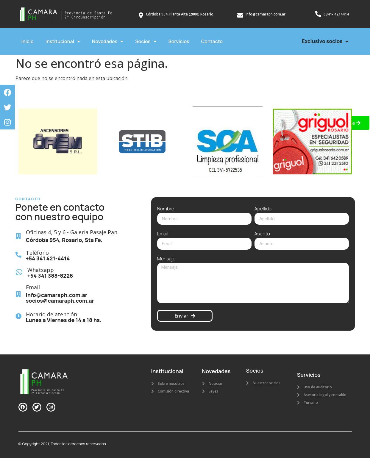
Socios (145, 41)
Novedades (107, 41)
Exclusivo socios (325, 41)
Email (162, 234)
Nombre (165, 209)
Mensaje (166, 259)
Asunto (262, 234)
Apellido (263, 209)
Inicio (27, 41)
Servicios (178, 41)
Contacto (212, 41)
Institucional (63, 41)
